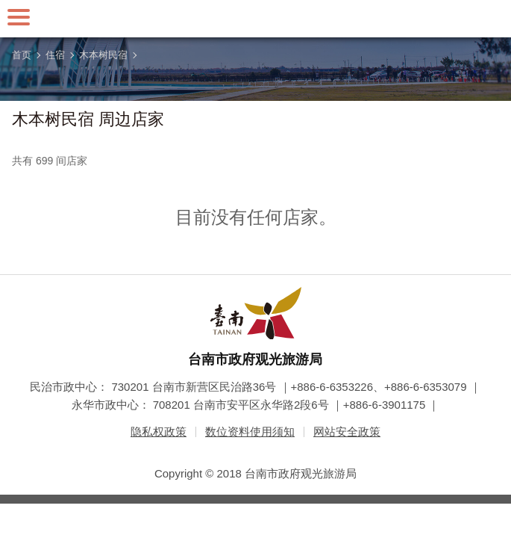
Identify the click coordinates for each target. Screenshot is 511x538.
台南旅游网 (255, 19)
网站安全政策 (346, 431)
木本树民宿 (103, 55)
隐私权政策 (158, 431)
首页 (21, 55)
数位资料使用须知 (250, 431)
